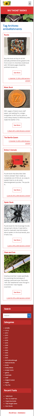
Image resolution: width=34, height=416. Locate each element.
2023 (6, 353)
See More (17, 73)
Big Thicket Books (17, 11)
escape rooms (9, 370)
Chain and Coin (9, 252)
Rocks (6, 35)
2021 (6, 348)
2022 (6, 350)
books (7, 365)
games (7, 372)
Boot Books (9, 406)
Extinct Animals (10, 150)
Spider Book (8, 202)
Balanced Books (10, 363)
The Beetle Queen (11, 138)
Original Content (10, 380)
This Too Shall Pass (11, 399)
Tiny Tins (7, 385)
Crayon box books (10, 401)
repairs (7, 382)
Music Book (8, 87)
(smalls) (7, 328)
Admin (23, 78)
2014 (6, 333)
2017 (6, 338)
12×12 (7, 330)
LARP (6, 377)
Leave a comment (25, 131)
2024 (6, 355)
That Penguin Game (11, 403)
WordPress (12, 413)
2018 (6, 340)
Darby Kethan (9, 368)
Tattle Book (8, 396)
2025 (6, 358)
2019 (6, 343)
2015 (6, 335)
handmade (8, 375)
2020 (6, 345)
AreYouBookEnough (11, 360)
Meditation (21, 413)
